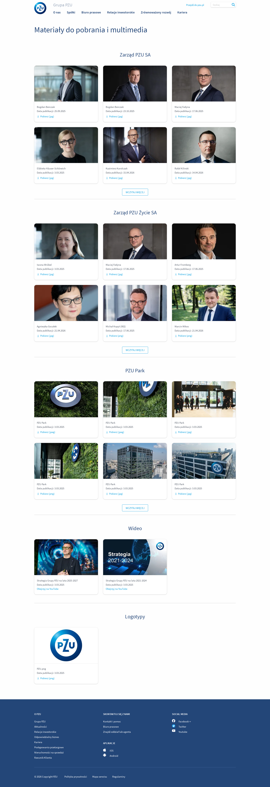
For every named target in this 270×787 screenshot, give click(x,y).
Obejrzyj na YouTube (47, 588)
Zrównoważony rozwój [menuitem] (156, 12)
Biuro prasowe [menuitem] (91, 12)
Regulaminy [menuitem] (118, 776)
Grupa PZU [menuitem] (40, 721)
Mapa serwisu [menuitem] (99, 776)
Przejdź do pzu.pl (195, 5)
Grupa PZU (62, 5)
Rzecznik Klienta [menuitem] (43, 757)
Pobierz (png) (114, 335)
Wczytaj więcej (135, 192)
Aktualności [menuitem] (40, 726)
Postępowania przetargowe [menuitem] (49, 747)
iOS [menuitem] (108, 750)
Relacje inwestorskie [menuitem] (121, 12)
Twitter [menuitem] (179, 726)
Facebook (181, 721)
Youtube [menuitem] (179, 731)
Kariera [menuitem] (182, 12)
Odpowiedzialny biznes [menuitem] (46, 737)
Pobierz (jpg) (45, 116)
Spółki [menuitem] (71, 12)
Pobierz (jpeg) (46, 432)
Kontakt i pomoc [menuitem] (112, 721)
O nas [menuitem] (57, 12)
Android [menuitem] (110, 755)
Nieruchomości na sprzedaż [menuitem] (49, 752)
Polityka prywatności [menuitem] (75, 776)
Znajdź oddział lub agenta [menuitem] (117, 731)
